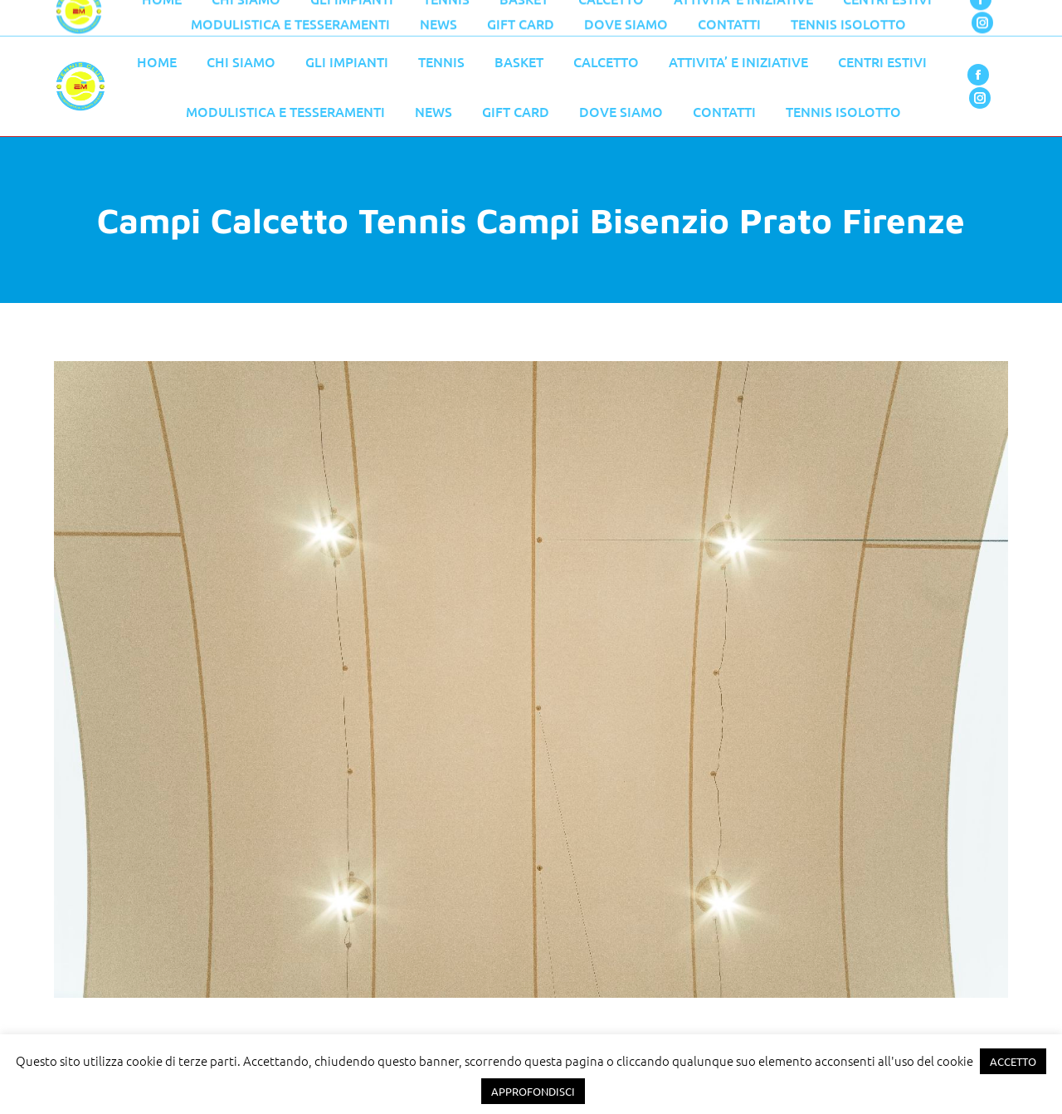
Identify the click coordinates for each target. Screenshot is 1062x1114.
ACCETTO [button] (1013, 1061)
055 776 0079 (406, 18)
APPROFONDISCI (533, 1091)
